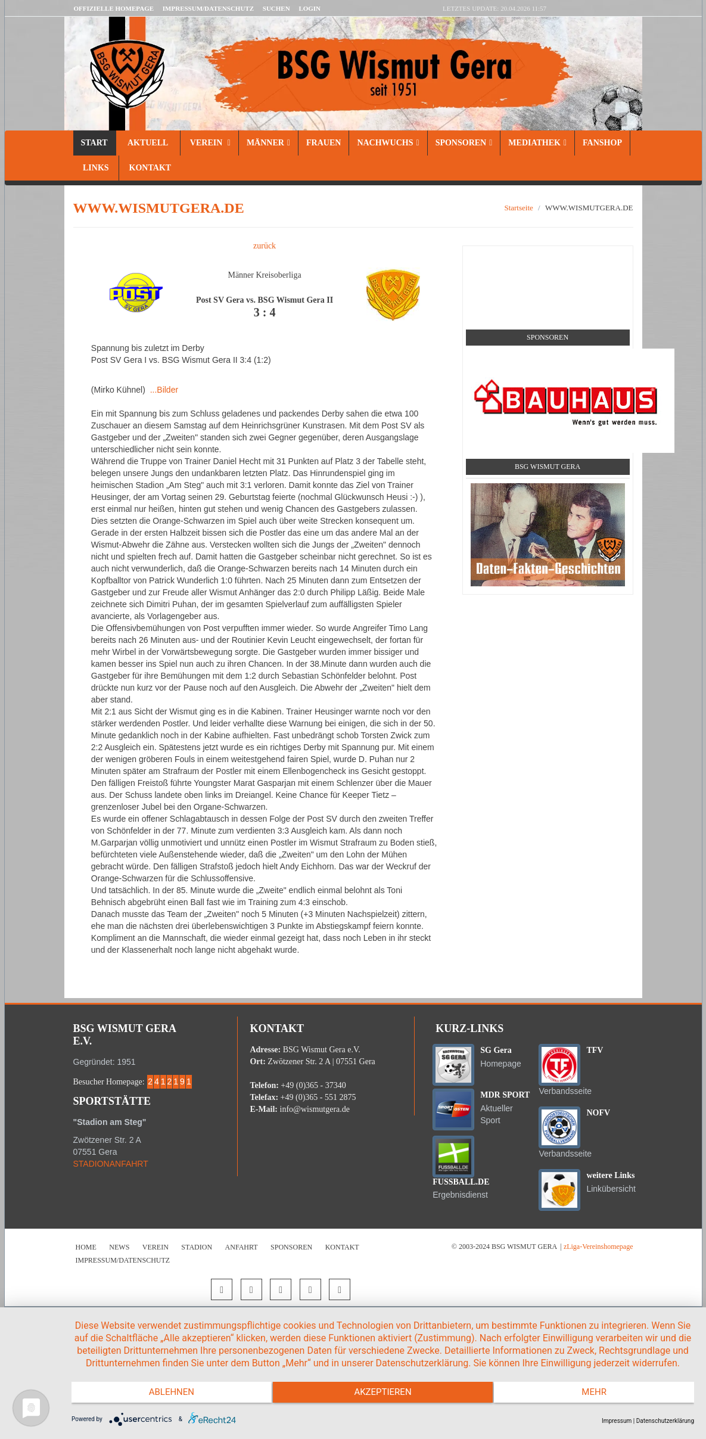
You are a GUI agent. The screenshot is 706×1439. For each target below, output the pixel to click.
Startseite (518, 207)
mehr (601, 1397)
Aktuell (148, 142)
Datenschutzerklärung (665, 1421)
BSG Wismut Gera (547, 466)
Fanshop (602, 142)
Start (94, 142)
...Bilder (164, 389)
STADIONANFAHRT (110, 1163)
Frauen (323, 142)
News (119, 1247)
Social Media (547, 260)
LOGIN (309, 8)
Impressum (617, 1421)
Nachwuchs (388, 142)
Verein (209, 142)
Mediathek (537, 142)
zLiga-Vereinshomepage (598, 1246)
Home (86, 1247)
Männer (268, 142)
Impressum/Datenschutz (208, 8)
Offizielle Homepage (114, 8)
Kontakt (149, 167)
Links (96, 167)
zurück (264, 245)
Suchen (276, 8)
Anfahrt (241, 1247)
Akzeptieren (382, 1397)
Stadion (196, 1247)
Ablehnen (164, 1397)
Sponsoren (464, 142)
